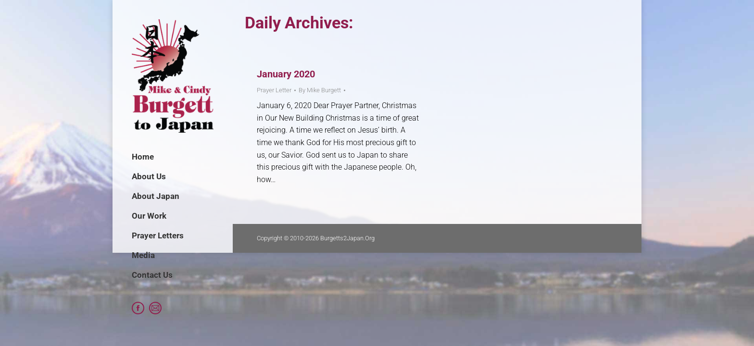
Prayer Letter (274, 90)
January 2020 (286, 74)
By (320, 90)
